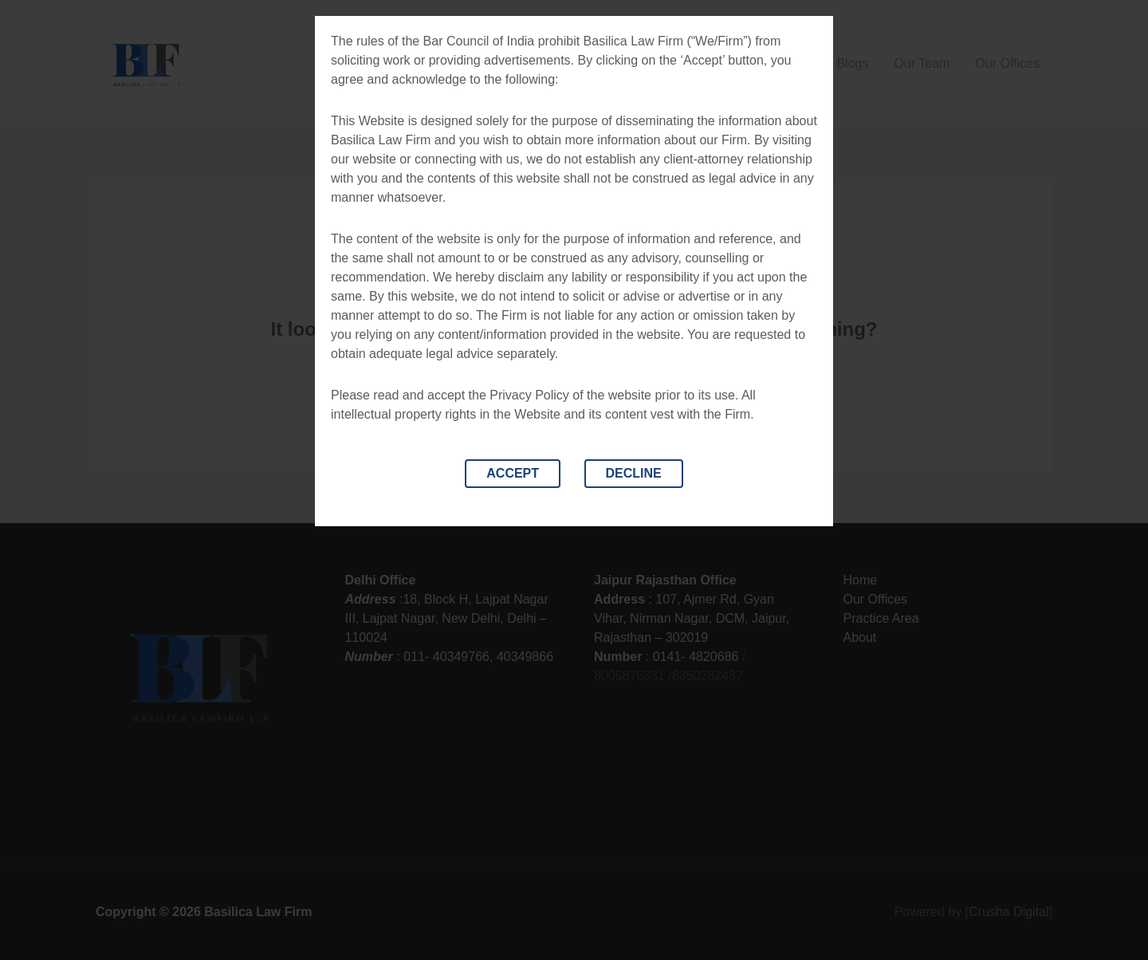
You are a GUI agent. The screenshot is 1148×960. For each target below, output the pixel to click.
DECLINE (634, 473)
